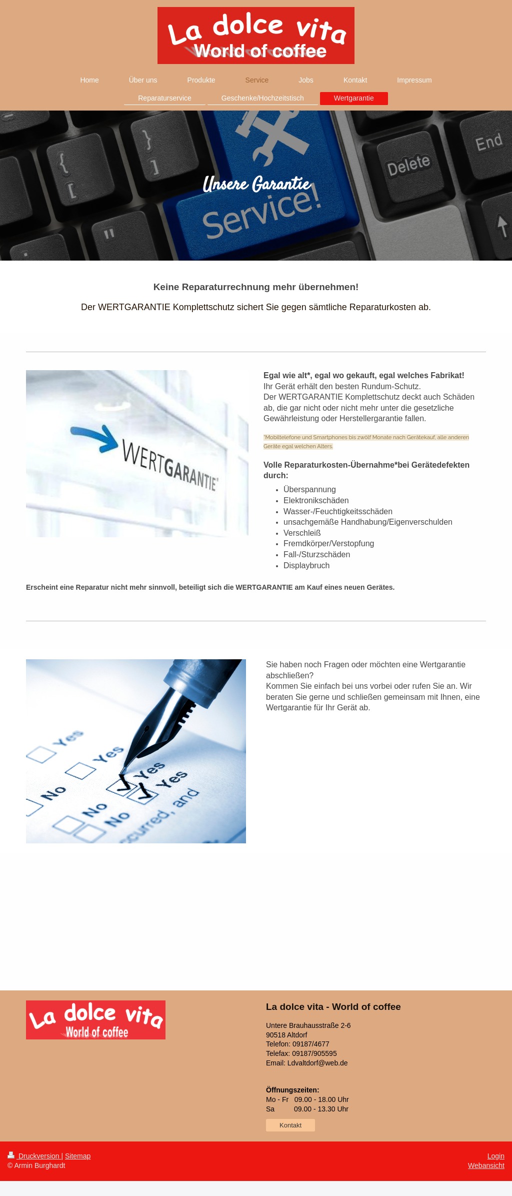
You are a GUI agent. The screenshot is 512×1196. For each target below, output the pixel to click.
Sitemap (77, 1156)
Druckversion (34, 1156)
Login (496, 1156)
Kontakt (291, 1125)
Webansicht (486, 1165)
